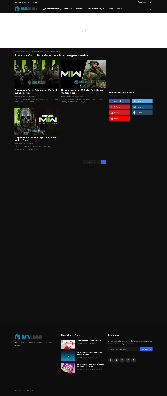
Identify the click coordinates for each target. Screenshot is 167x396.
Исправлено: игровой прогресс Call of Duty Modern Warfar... (36, 139)
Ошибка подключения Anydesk (89, 341)
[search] (151, 9)
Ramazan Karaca (19, 96)
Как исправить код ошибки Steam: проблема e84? (90, 354)
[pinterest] (122, 360)
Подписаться (146, 349)
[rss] (133, 360)
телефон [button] (80, 9)
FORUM (119, 9)
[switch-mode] (151, 2)
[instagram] (127, 360)
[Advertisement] (131, 73)
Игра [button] (111, 9)
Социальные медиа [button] (97, 9)
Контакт (34, 2)
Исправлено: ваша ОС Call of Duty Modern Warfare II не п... (82, 91)
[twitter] (116, 360)
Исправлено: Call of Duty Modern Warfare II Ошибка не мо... (35, 91)
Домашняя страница (52, 9)
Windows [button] (68, 9)
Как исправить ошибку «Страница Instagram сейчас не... (90, 365)
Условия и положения (21, 2)
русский (142, 2)
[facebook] (110, 360)
